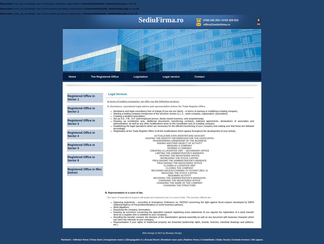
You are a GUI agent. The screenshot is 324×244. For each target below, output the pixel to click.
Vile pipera (257, 239)
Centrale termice (240, 239)
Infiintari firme (81, 239)
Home (72, 76)
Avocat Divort (152, 239)
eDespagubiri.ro (134, 239)
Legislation (141, 76)
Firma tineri (96, 239)
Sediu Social (223, 239)
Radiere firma (191, 239)
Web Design (148, 233)
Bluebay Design (174, 233)
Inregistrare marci (114, 239)
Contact (200, 76)
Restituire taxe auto (172, 239)
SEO (159, 233)
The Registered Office (105, 76)
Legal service (171, 76)
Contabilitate (208, 239)
